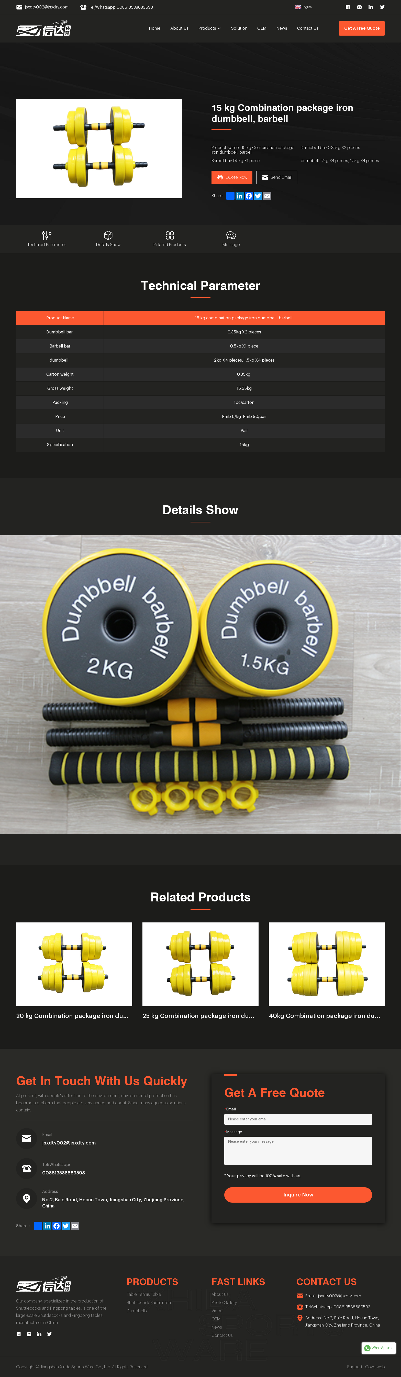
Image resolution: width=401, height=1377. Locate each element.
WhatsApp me (378, 1348)
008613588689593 (63, 1173)
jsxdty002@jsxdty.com (69, 1143)
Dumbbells (137, 1311)
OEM (261, 28)
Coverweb (375, 1367)
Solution (239, 28)
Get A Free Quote (362, 28)
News (281, 28)
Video (216, 1311)
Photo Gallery (224, 1303)
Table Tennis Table (144, 1294)
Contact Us (307, 28)
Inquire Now (298, 1194)
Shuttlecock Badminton (149, 1303)
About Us (179, 28)
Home (154, 28)
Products (209, 28)
